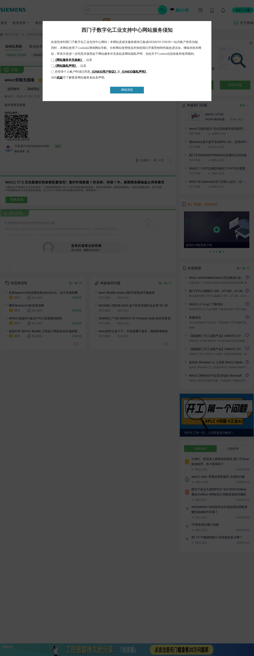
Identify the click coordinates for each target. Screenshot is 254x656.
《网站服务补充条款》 (68, 59)
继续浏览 (127, 89)
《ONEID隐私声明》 (133, 71)
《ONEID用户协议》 (103, 71)
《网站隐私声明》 (65, 65)
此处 (60, 77)
